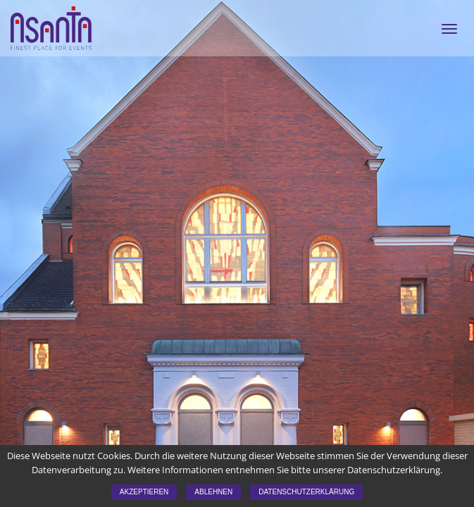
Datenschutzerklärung (306, 492)
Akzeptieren (144, 492)
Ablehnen (213, 492)
